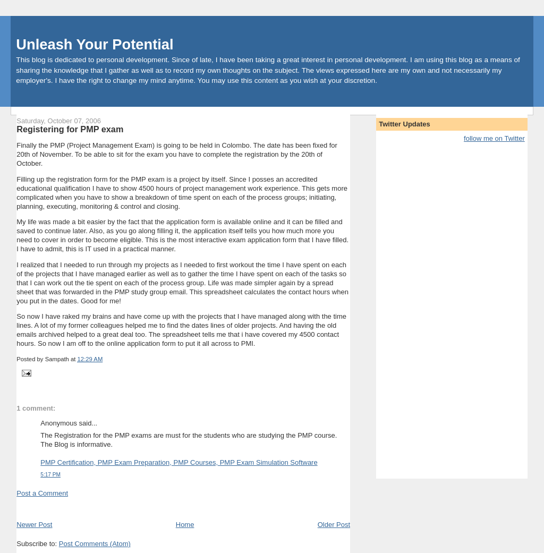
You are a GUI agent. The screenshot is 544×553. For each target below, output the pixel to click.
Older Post (334, 525)
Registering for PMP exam (69, 129)
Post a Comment (42, 493)
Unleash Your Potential (94, 44)
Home (185, 525)
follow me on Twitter (494, 138)
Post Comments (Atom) (95, 544)
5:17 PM (50, 475)
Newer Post (34, 525)
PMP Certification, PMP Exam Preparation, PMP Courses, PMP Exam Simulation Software (178, 462)
